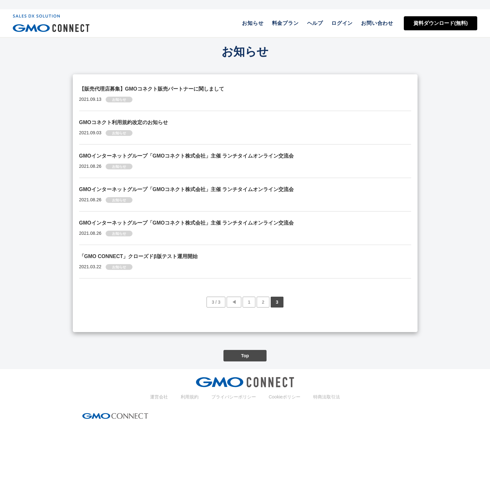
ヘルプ (315, 23)
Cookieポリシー (285, 396)
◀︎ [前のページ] (234, 302)
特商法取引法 (326, 396)
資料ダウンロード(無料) (440, 23)
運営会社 (159, 396)
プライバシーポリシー (233, 396)
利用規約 (190, 396)
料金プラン (285, 23)
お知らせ (252, 23)
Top (245, 355)
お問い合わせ (377, 23)
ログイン (342, 23)
